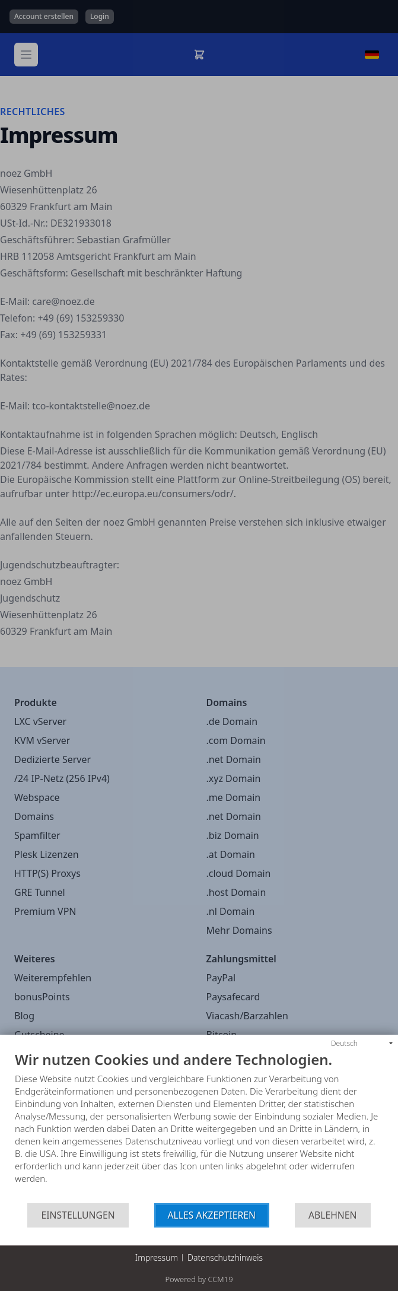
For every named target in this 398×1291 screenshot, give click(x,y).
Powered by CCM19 (199, 1279)
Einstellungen (77, 1215)
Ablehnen (332, 1215)
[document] (199, 1127)
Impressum (156, 1257)
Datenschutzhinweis (225, 1257)
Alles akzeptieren (212, 1215)
